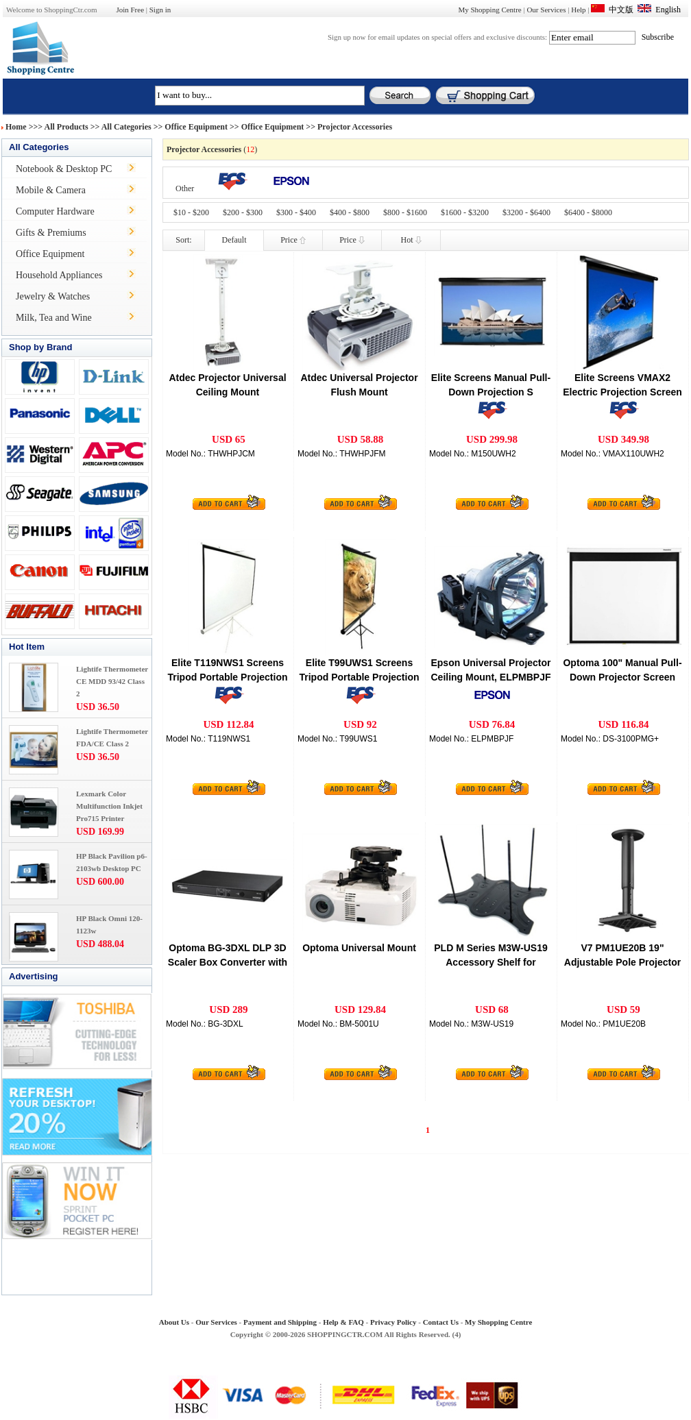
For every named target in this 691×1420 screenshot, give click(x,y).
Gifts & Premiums (51, 233)
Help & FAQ (343, 1322)
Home (16, 127)
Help (578, 9)
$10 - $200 (191, 212)
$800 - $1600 (405, 212)
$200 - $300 (243, 212)
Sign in (160, 9)
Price (293, 240)
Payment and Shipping (280, 1322)
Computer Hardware (55, 211)
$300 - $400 (296, 212)
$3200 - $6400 (526, 212)
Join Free (130, 9)
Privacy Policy (393, 1322)
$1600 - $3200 (465, 212)
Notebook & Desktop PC (64, 169)
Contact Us (441, 1322)
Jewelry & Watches (53, 296)
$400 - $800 (349, 212)
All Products (66, 127)
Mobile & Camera (51, 190)
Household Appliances (59, 275)
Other (184, 188)
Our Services (546, 9)
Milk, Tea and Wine (54, 318)
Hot (411, 240)
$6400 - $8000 (588, 212)
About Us (174, 1322)
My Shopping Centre (489, 9)
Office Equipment (196, 127)
